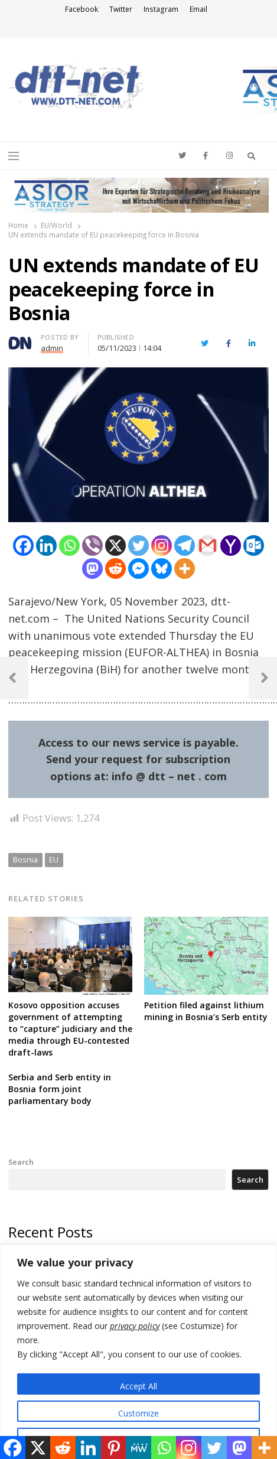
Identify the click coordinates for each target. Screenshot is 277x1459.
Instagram (161, 9)
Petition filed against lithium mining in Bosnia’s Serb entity (206, 1010)
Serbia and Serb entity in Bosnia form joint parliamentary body (59, 1089)
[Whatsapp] (69, 545)
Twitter (120, 9)
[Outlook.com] (253, 545)
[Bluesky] (161, 568)
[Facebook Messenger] (138, 568)
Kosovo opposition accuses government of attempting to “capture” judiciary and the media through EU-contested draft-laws (70, 1028)
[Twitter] (138, 545)
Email (198, 9)
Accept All (138, 1386)
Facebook (81, 9)
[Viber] (92, 545)
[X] (115, 545)
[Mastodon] (92, 568)
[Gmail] (207, 545)
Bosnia (25, 859)
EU (53, 859)
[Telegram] (184, 545)
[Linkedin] (46, 545)
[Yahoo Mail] (230, 545)
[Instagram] (161, 545)
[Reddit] (115, 568)
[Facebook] (23, 545)
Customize (138, 1413)
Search (21, 1162)
